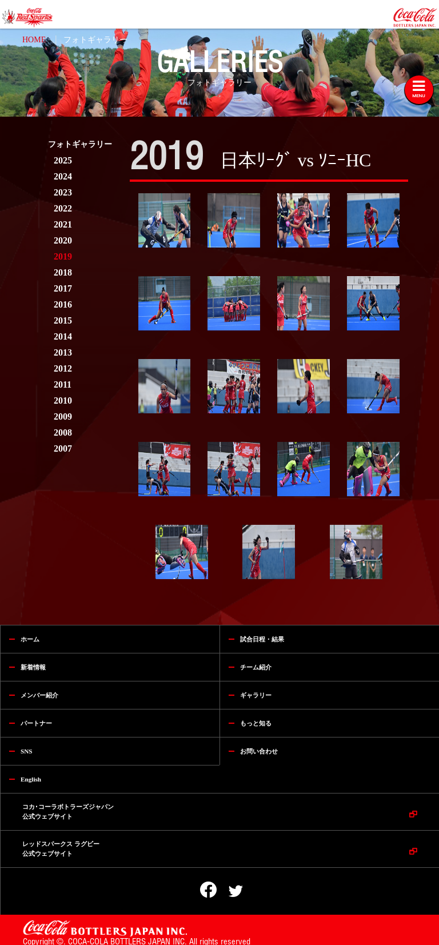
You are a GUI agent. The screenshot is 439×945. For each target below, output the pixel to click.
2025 (63, 160)
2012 (63, 368)
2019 (63, 256)
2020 (63, 240)
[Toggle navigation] (419, 89)
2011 (62, 384)
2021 (63, 224)
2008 (63, 432)
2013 (63, 352)
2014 (63, 336)
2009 (63, 416)
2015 (63, 320)
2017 (63, 288)
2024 (63, 176)
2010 (63, 400)
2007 (63, 448)
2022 (63, 208)
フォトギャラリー (95, 39)
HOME (34, 39)
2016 (63, 304)
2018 (63, 272)
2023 (63, 192)
